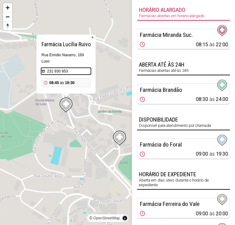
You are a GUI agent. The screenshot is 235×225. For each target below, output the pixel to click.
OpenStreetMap (106, 218)
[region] (66, 112)
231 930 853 (57, 71)
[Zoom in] (7, 7)
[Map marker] (66, 105)
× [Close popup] (92, 37)
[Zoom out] (7, 16)
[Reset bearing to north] (7, 25)
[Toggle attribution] (125, 218)
